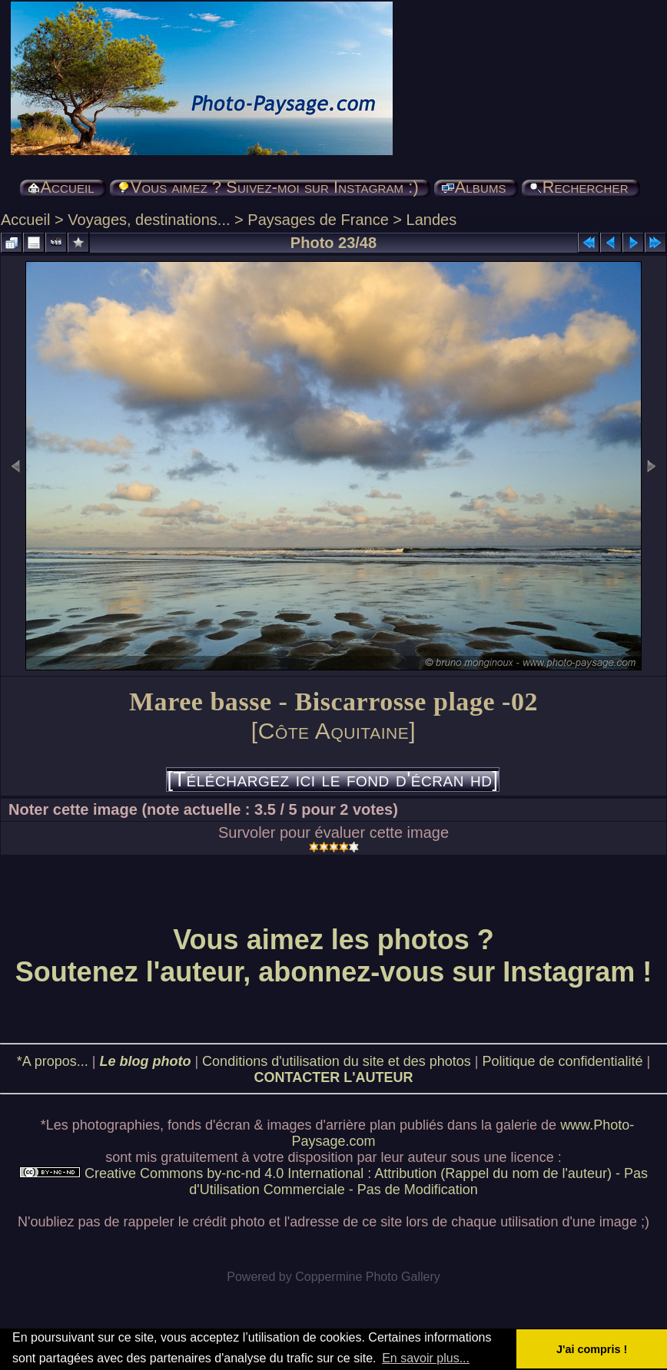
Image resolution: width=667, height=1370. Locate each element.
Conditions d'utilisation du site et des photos (336, 1061)
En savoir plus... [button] (426, 1358)
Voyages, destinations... (149, 219)
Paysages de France (317, 219)
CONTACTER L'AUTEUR (333, 1077)
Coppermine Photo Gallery (367, 1276)
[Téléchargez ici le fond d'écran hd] (332, 779)
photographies (116, 1125)
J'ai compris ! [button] (591, 1349)
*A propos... (52, 1061)
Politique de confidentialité (562, 1061)
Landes (432, 219)
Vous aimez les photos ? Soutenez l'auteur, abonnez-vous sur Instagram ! (333, 956)
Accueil (25, 219)
